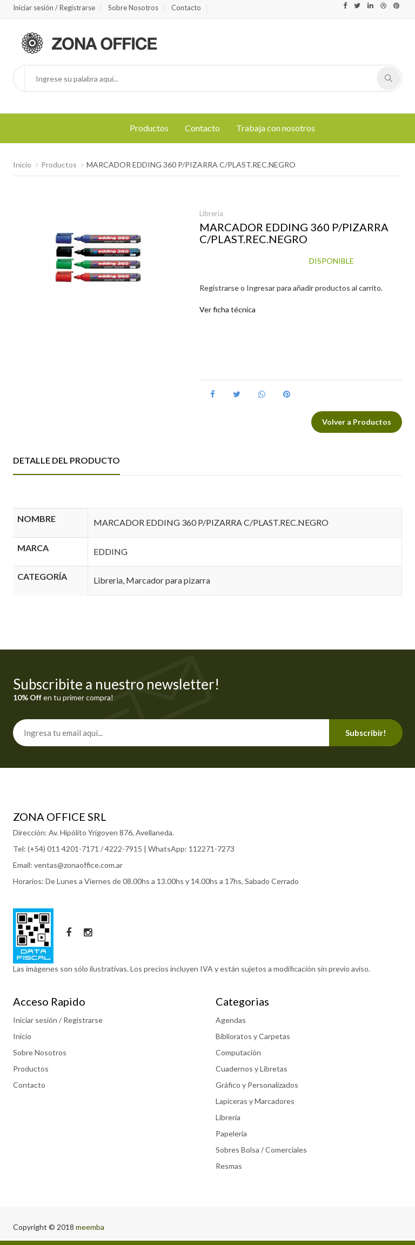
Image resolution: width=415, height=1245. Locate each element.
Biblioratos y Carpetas (253, 1036)
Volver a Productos (356, 421)
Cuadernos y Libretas (251, 1068)
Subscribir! (365, 733)
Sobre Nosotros (133, 7)
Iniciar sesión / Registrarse (54, 7)
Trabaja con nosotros (275, 128)
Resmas (229, 1165)
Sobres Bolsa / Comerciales (261, 1149)
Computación (238, 1052)
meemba (90, 1226)
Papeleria (231, 1133)
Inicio (22, 164)
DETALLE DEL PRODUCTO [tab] (66, 460)
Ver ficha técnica (227, 309)
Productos (149, 128)
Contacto (186, 7)
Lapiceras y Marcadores (255, 1101)
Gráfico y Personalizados (257, 1084)
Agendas (231, 1020)
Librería (228, 1117)
